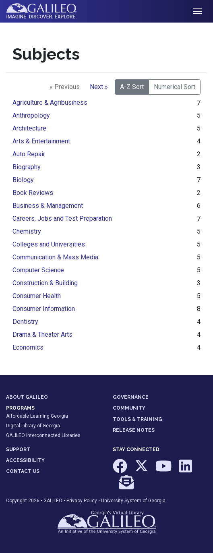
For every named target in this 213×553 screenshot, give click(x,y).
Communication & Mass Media (55, 257)
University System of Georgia (133, 500)
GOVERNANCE (131, 397)
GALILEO (52, 500)
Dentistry (25, 321)
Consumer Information (43, 309)
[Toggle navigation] (197, 11)
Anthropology (31, 115)
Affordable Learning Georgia (37, 416)
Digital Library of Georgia (33, 426)
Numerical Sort (174, 87)
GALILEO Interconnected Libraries (43, 435)
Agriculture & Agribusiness (49, 102)
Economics (27, 347)
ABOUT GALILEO (27, 397)
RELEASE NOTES (134, 430)
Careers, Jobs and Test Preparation (62, 218)
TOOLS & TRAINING (137, 419)
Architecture (29, 128)
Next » (99, 87)
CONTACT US (22, 471)
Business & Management (47, 205)
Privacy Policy (81, 500)
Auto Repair (28, 154)
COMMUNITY (129, 408)
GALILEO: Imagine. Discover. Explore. (47, 11)
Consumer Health (36, 296)
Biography (26, 167)
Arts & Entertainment (41, 141)
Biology (23, 180)
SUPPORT (18, 449)
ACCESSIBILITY (25, 460)
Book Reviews (32, 193)
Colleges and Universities (48, 244)
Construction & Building (45, 283)
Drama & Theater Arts (42, 334)
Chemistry (26, 231)
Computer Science (38, 270)
